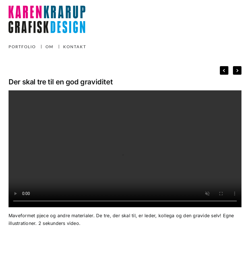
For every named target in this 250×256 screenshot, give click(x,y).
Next (235, 69)
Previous (224, 69)
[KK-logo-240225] (47, 8)
